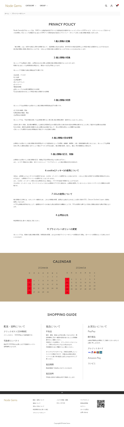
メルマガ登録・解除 (62, 400)
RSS (58, 403)
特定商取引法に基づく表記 (40, 409)
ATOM (63, 403)
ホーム (7, 13)
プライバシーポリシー (39, 412)
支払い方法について (38, 406)
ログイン (82, 406)
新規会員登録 (84, 403)
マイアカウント (84, 400)
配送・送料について (38, 400)
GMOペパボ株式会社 (42, 30)
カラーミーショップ (98, 30)
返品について (36, 403)
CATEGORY (30, 6)
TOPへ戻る (62, 392)
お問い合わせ (84, 412)
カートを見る (84, 409)
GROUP (43, 6)
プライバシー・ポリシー (67, 33)
